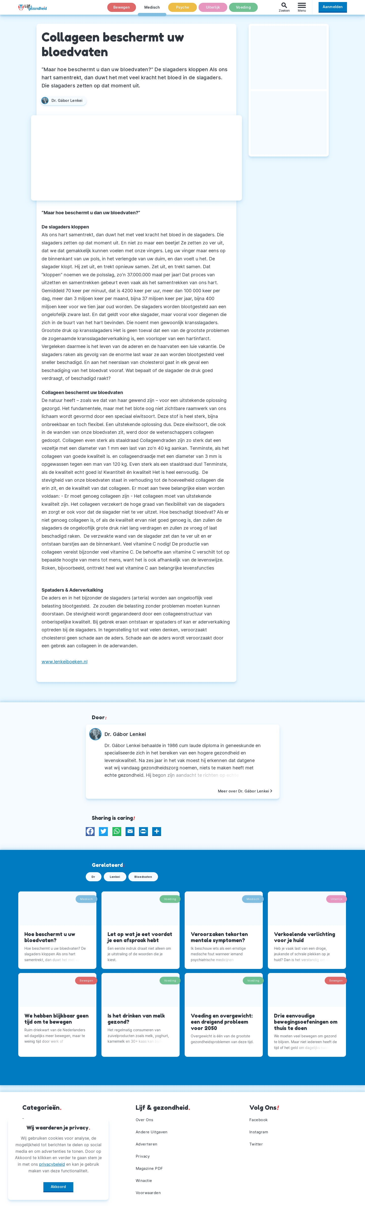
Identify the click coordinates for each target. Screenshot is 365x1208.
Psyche (182, 9)
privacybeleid (52, 1162)
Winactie (144, 1179)
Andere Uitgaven (153, 1129)
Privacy (143, 1154)
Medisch (152, 9)
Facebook (259, 1116)
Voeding (243, 9)
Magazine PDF (150, 1167)
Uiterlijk (212, 9)
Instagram (259, 1129)
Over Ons (145, 1116)
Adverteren (147, 1141)
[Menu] (302, 9)
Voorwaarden (149, 1192)
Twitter (256, 1141)
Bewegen (121, 9)
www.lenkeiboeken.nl (65, 661)
